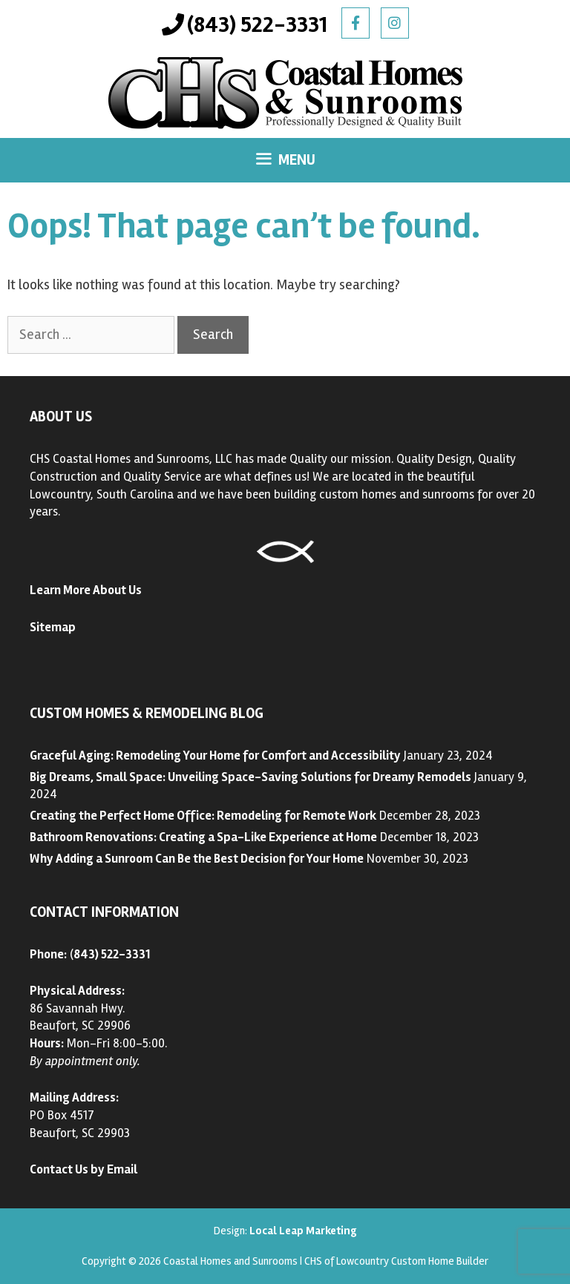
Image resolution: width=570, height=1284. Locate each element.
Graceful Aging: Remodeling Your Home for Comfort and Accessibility (215, 755)
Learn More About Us (86, 590)
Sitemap (53, 627)
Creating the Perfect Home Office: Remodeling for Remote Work (203, 815)
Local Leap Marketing (303, 1230)
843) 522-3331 (111, 954)
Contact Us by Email (83, 1169)
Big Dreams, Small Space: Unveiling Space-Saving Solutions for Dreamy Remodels (250, 777)
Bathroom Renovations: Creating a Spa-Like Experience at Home (203, 837)
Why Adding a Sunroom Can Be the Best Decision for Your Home (197, 858)
